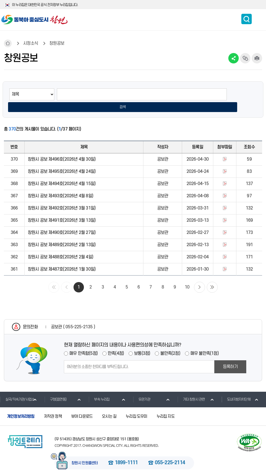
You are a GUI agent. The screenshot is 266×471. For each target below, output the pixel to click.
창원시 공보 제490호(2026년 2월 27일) (62, 222)
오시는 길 (109, 406)
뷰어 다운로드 (81, 406)
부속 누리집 (99, 389)
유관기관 (141, 389)
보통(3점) (142, 343)
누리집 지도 (166, 406)
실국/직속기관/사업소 (17, 389)
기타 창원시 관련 (191, 389)
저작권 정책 (53, 406)
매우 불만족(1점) (204, 343)
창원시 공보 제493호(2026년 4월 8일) (60, 185)
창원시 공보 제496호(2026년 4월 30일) (62, 149)
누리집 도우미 (136, 406)
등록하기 (230, 356)
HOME (8, 43)
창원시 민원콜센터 (84, 453)
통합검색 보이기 (246, 19)
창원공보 (56, 43)
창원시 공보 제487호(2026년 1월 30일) (62, 259)
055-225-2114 (170, 452)
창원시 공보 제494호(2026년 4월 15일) (62, 173)
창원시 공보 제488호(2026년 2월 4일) (60, 246)
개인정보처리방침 (21, 406)
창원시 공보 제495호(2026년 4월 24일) (62, 161)
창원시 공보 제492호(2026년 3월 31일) (62, 197)
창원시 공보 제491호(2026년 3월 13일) (62, 210)
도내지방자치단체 (236, 389)
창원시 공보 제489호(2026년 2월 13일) (62, 234)
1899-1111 (126, 452)
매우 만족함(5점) (83, 343)
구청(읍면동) (55, 389)
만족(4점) (116, 343)
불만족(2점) (170, 343)
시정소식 (30, 43)
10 (187, 276)
